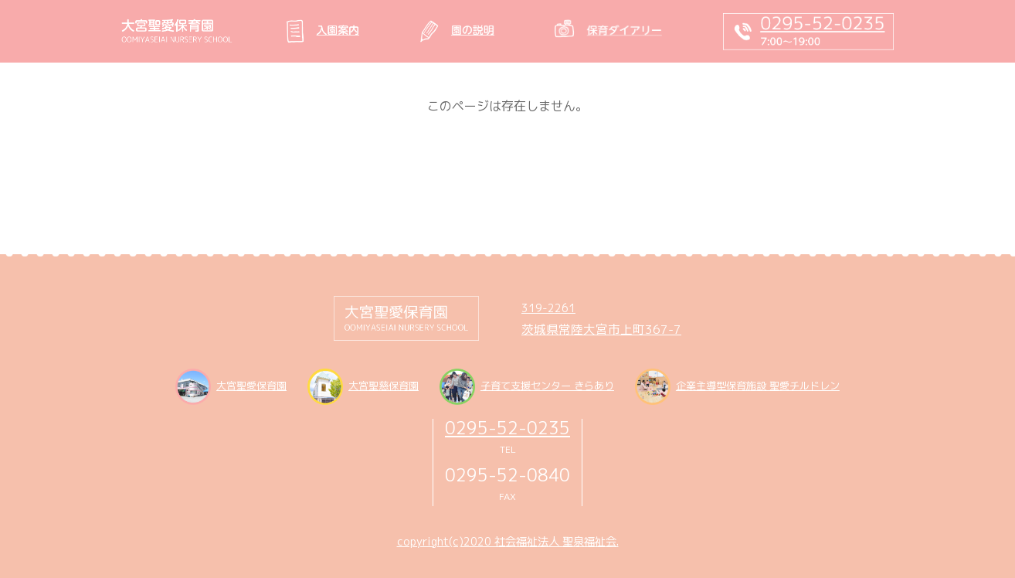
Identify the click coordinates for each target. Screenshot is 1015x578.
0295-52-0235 (507, 428)
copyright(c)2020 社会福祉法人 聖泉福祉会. (508, 541)
